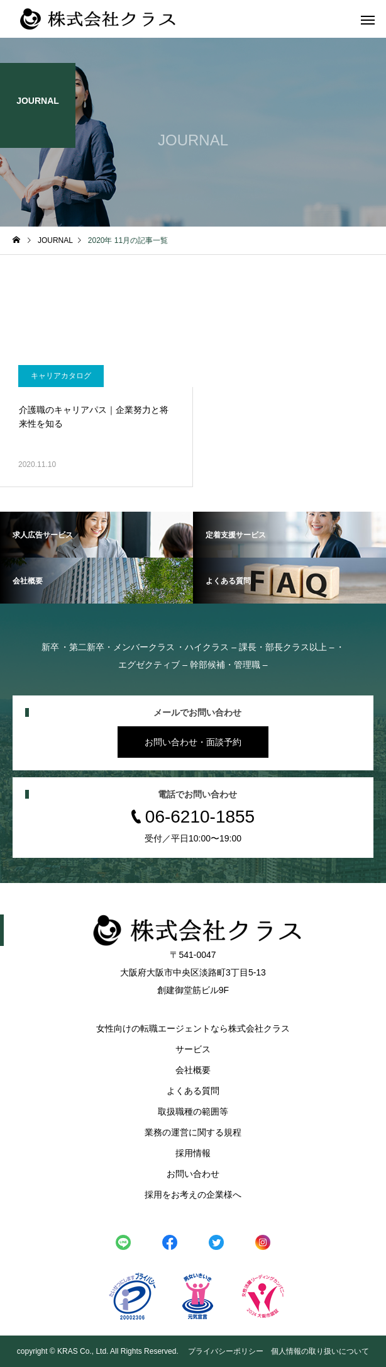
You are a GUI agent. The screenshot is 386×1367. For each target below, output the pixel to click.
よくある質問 (193, 1091)
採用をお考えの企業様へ (193, 1195)
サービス (193, 1049)
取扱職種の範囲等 (193, 1111)
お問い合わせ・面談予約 (193, 742)
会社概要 (193, 1070)
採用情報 (193, 1153)
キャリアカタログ (61, 375)
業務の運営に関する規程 (193, 1132)
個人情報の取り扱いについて (320, 1351)
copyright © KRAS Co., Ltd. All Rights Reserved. (98, 1351)
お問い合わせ (193, 1174)
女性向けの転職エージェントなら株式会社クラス (193, 1028)
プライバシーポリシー (225, 1351)
